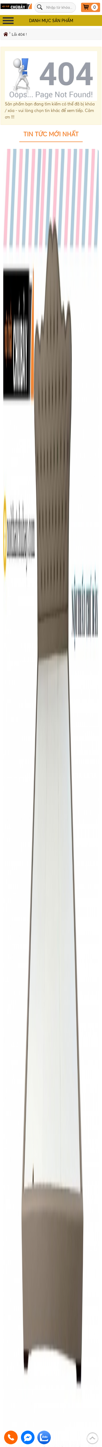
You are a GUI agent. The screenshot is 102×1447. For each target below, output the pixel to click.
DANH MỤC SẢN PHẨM (51, 20)
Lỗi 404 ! (19, 34)
